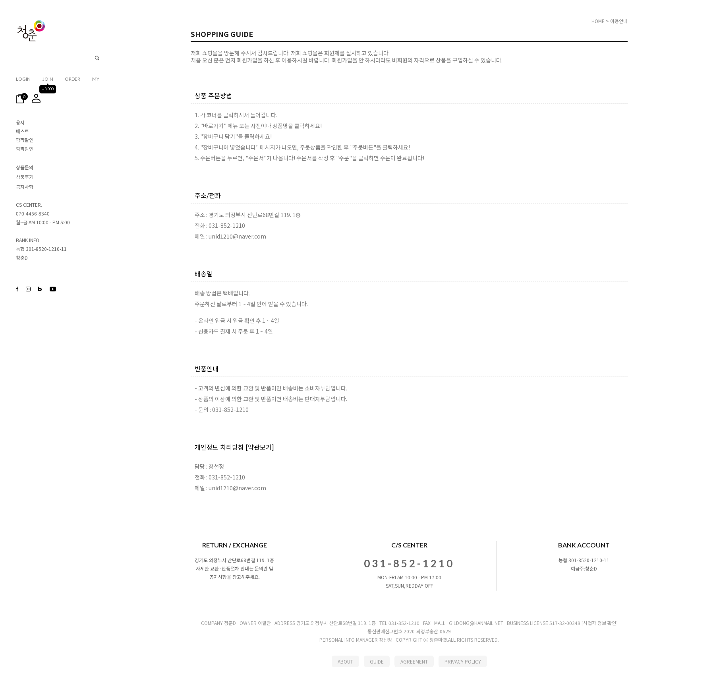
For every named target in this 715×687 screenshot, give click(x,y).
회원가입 (247, 60)
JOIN (48, 79)
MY (95, 79)
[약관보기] (259, 447)
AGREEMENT (414, 661)
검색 (97, 58)
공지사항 (24, 186)
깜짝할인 (24, 140)
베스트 (22, 131)
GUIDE (377, 661)
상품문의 (24, 167)
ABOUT (345, 661)
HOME (598, 20)
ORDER (72, 79)
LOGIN (23, 79)
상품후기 (24, 177)
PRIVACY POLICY (462, 661)
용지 (20, 122)
